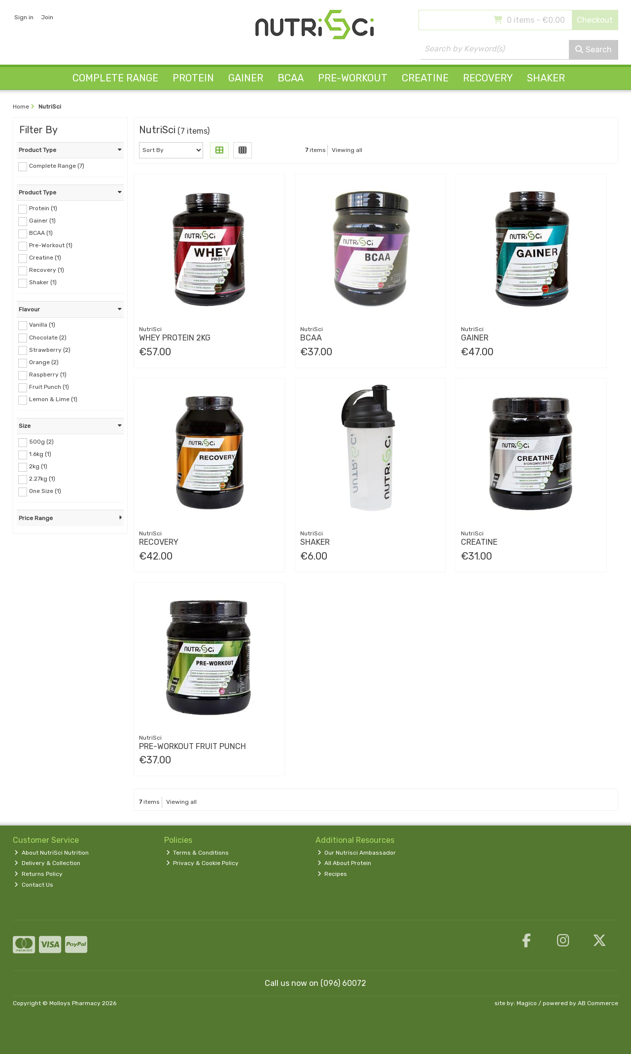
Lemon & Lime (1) (53, 399)
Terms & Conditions (197, 852)
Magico (527, 1003)
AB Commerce (598, 1003)
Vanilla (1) (42, 324)
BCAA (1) (41, 232)
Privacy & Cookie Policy (202, 863)
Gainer (245, 78)
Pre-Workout (352, 78)
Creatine (425, 78)
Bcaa (311, 337)
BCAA (291, 78)
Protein (193, 78)
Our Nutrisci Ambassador (356, 852)
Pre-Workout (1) (50, 245)
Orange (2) (44, 362)
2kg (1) (38, 466)
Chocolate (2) (48, 337)
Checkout (595, 20)
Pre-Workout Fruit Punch (192, 746)
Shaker (546, 78)
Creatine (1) (45, 257)
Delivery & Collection (47, 863)
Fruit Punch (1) (49, 386)
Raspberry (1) (48, 374)
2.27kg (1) (42, 478)
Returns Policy (38, 873)
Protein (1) (43, 208)
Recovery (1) (46, 269)
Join (47, 17)
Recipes (332, 873)
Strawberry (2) (49, 349)
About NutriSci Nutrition (51, 852)
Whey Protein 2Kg (174, 337)
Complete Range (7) (56, 165)
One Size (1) (45, 491)
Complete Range (115, 78)
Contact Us (33, 884)
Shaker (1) (43, 282)
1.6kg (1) (40, 454)
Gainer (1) (42, 220)
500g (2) (41, 441)
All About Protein (344, 863)
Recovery (488, 78)
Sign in (24, 17)
